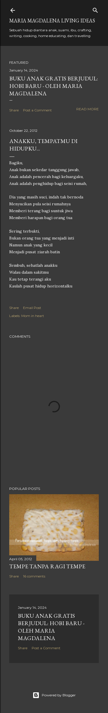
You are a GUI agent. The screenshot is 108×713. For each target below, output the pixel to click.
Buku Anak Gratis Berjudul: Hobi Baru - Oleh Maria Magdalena (53, 86)
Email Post (32, 308)
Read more (87, 109)
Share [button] (14, 110)
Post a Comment (37, 110)
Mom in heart (32, 316)
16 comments (34, 576)
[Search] (95, 9)
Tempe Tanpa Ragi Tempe (47, 566)
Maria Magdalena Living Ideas (52, 20)
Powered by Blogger (54, 695)
